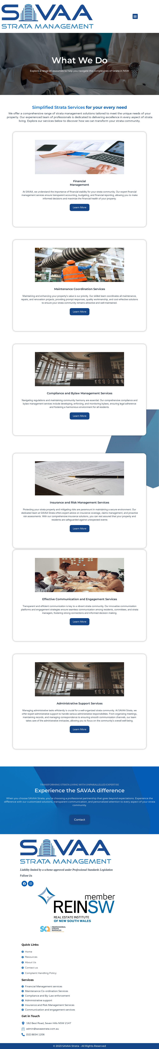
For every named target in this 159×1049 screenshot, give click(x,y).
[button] (135, 16)
